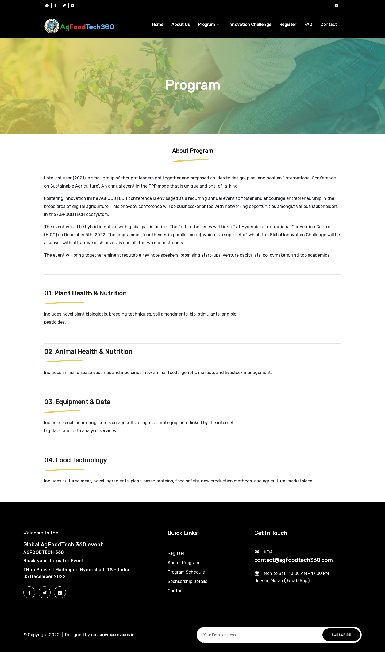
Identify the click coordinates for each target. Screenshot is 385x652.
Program (209, 24)
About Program (183, 562)
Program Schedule (186, 572)
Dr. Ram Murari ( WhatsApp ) (282, 580)
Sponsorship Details (187, 581)
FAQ (308, 24)
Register (287, 24)
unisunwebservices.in (112, 634)
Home (157, 24)
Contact (328, 24)
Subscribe (341, 635)
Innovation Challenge (249, 24)
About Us (180, 24)
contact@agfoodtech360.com (293, 560)
